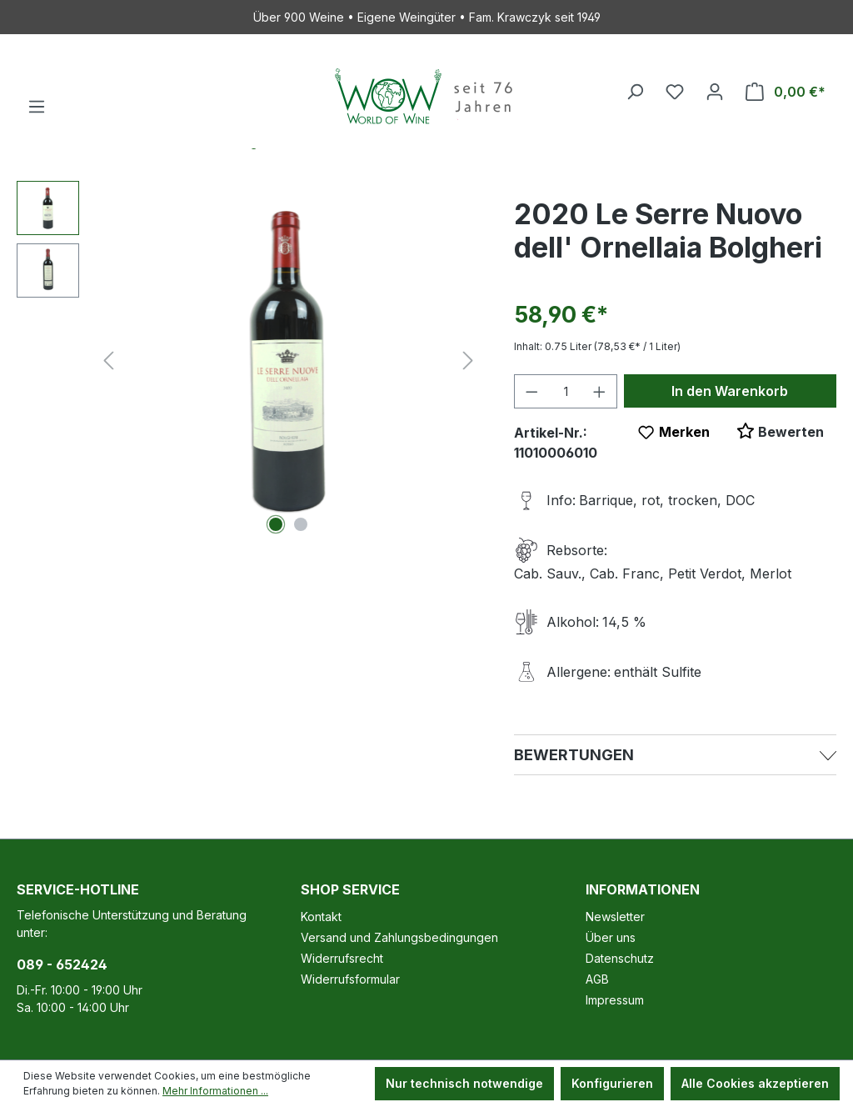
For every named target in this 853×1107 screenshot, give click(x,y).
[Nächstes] (468, 360)
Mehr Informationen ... (215, 1090)
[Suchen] (635, 91)
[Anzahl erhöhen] (599, 391)
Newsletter (615, 916)
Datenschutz (620, 958)
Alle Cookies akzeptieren (755, 1083)
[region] (248, 360)
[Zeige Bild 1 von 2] (275, 524)
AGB (597, 979)
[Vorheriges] (108, 360)
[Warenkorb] (785, 91)
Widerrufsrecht (342, 958)
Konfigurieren (612, 1083)
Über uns (611, 937)
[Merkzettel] (675, 91)
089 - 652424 (62, 964)
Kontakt (321, 916)
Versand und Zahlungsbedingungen (399, 937)
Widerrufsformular (350, 979)
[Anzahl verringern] (531, 391)
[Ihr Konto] (715, 91)
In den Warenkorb (729, 391)
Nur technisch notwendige (464, 1083)
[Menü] (37, 106)
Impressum (615, 1000)
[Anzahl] (566, 391)
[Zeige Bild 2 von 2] (300, 524)
